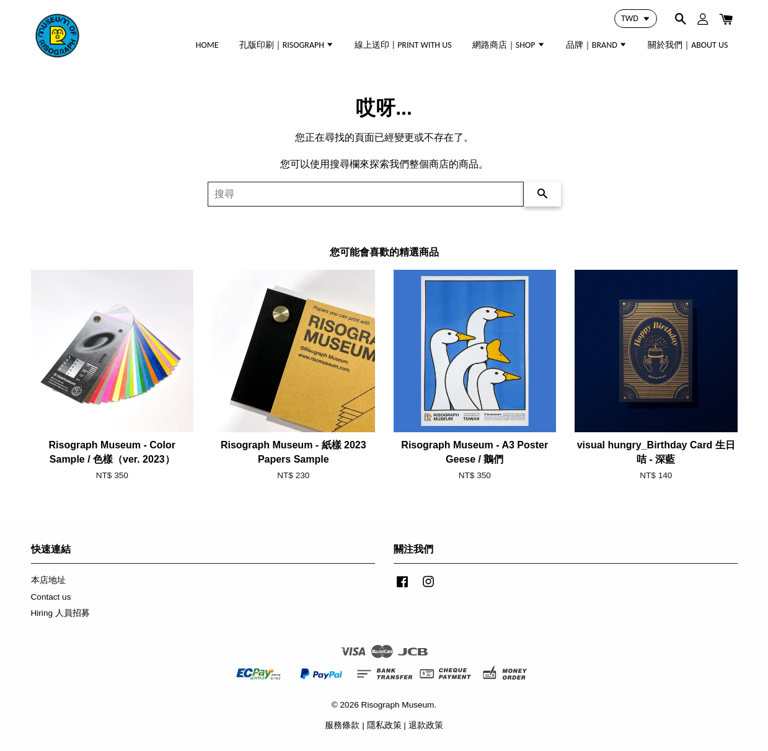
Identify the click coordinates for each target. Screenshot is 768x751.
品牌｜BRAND (596, 45)
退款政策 (425, 725)
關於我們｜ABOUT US (688, 45)
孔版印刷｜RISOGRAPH (287, 45)
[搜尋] (366, 194)
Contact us (51, 597)
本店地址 (48, 580)
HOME (207, 45)
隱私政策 (384, 725)
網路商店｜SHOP (508, 45)
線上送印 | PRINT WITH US (403, 45)
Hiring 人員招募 (60, 613)
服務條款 (342, 725)
